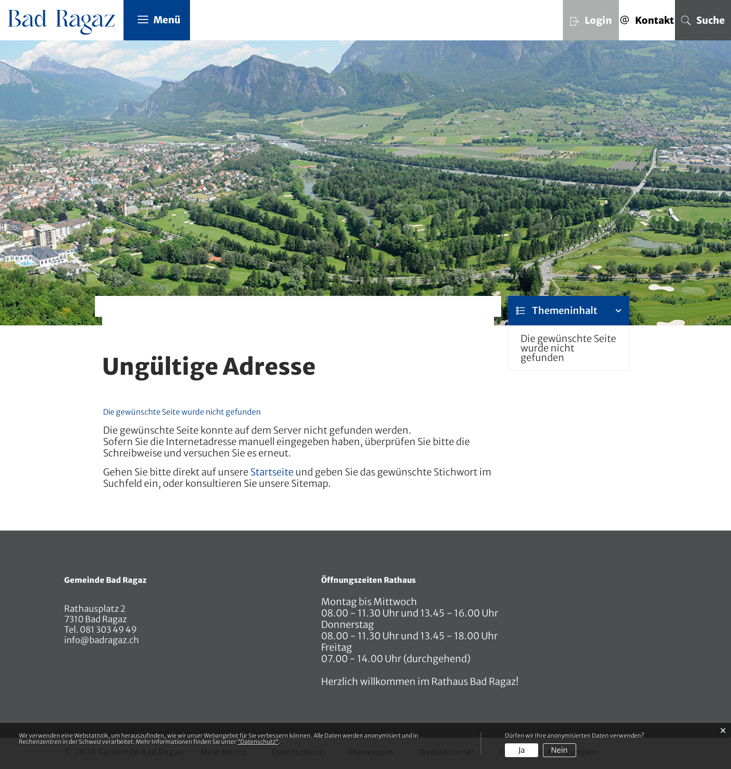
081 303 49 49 (107, 629)
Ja (521, 750)
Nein (559, 750)
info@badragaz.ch (101, 640)
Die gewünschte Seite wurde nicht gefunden (568, 347)
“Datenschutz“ (257, 741)
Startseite (272, 472)
